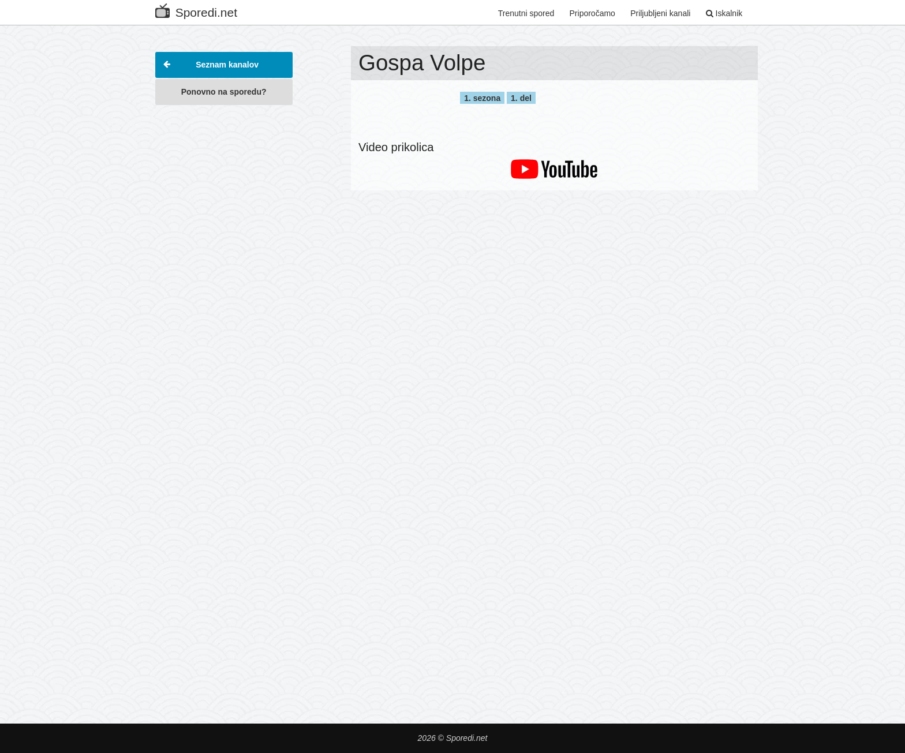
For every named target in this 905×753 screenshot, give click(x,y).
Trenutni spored (526, 13)
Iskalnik (724, 13)
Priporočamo (592, 13)
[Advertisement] (224, 285)
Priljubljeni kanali (660, 13)
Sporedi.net (196, 10)
